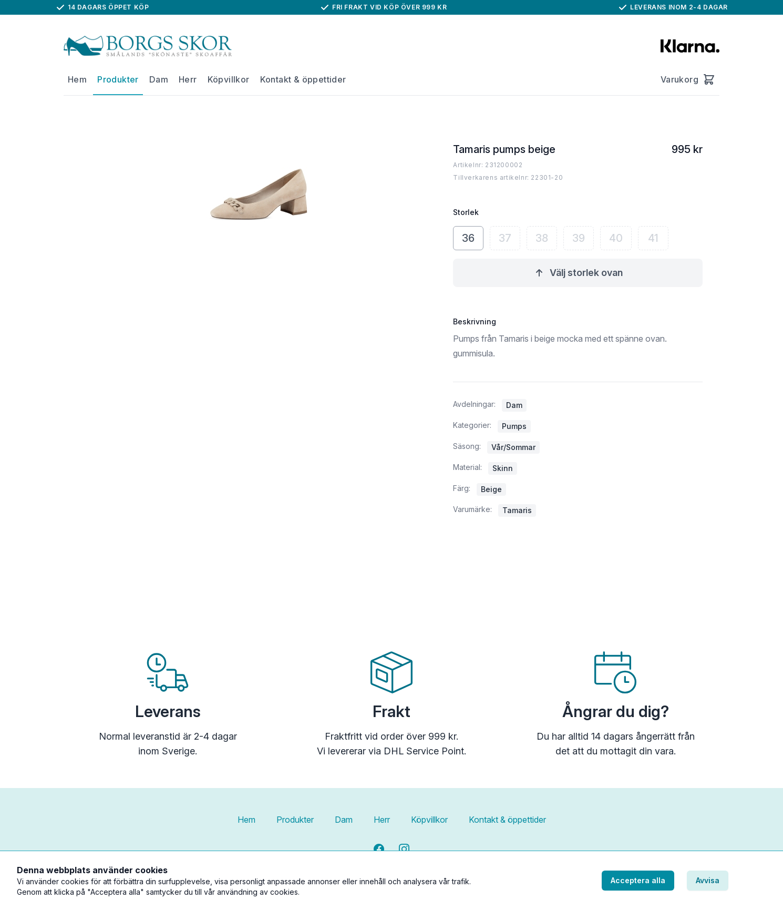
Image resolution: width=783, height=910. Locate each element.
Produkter (118, 79)
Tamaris (517, 510)
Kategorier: (472, 425)
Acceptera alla (638, 880)
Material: (467, 467)
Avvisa (707, 880)
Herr (188, 79)
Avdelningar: (474, 404)
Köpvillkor (229, 79)
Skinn (502, 468)
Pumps (514, 426)
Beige (491, 489)
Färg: (461, 488)
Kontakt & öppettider (303, 79)
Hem (77, 79)
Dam (158, 79)
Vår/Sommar (513, 447)
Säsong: (467, 446)
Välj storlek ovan (578, 273)
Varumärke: (472, 509)
